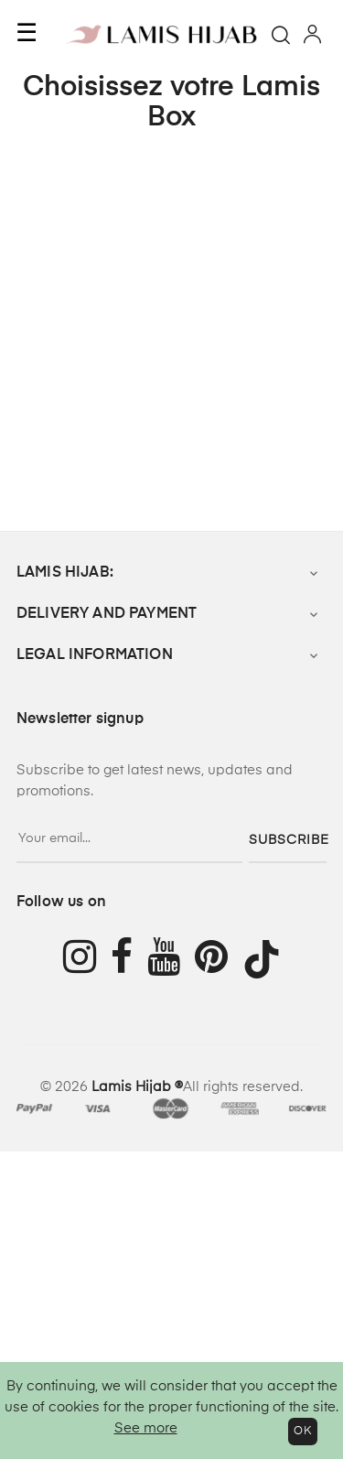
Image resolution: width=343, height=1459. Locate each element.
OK (303, 1431)
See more (145, 1428)
